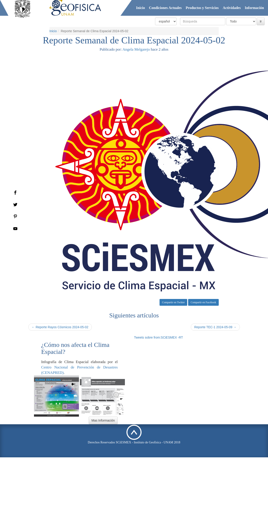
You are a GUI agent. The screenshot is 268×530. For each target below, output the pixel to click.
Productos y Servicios (202, 8)
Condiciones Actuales (165, 8)
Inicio (140, 8)
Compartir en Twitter (173, 302)
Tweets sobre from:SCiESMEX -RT (158, 337)
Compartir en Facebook (203, 302)
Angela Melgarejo (136, 49)
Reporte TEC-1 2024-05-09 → (215, 327)
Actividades (232, 8)
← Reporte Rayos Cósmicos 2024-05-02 (60, 327)
